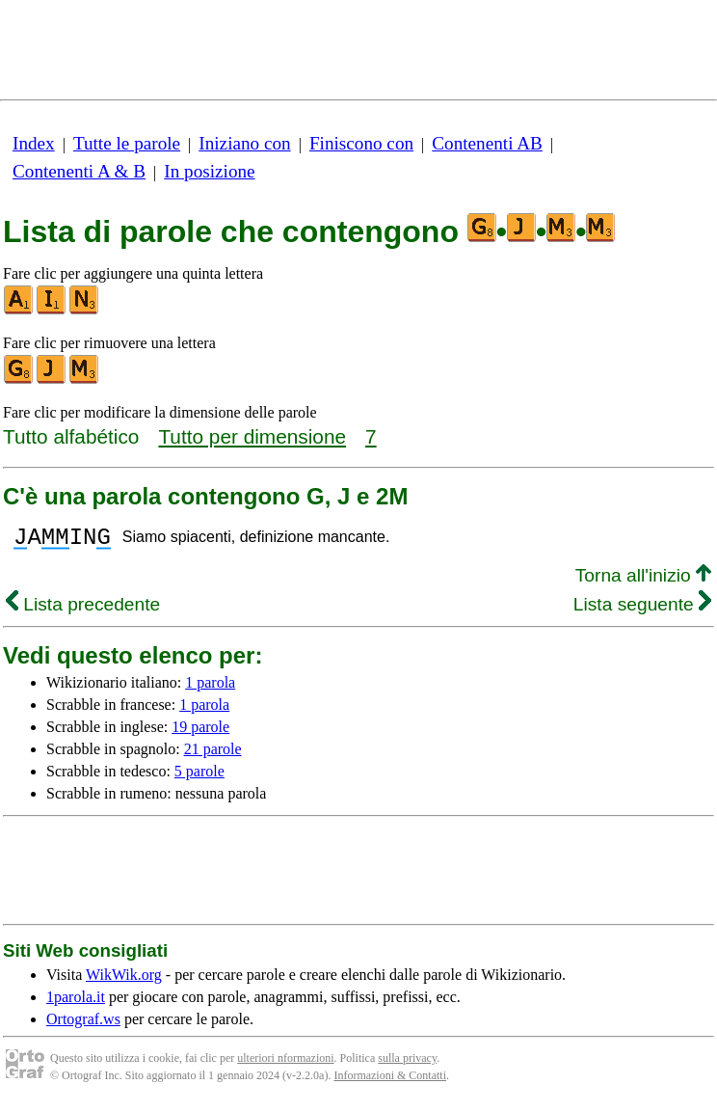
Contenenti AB (487, 143)
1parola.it (75, 1002)
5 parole (199, 777)
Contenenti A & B (79, 171)
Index (34, 143)
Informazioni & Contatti (389, 1081)
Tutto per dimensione (252, 436)
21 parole (213, 754)
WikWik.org (124, 980)
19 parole (200, 732)
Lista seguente (642, 610)
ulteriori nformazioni (285, 1064)
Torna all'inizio (643, 581)
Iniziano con (244, 143)
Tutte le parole (126, 143)
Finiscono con (361, 143)
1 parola (210, 688)
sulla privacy (407, 1064)
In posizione (209, 171)
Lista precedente (83, 610)
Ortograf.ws (83, 1025)
